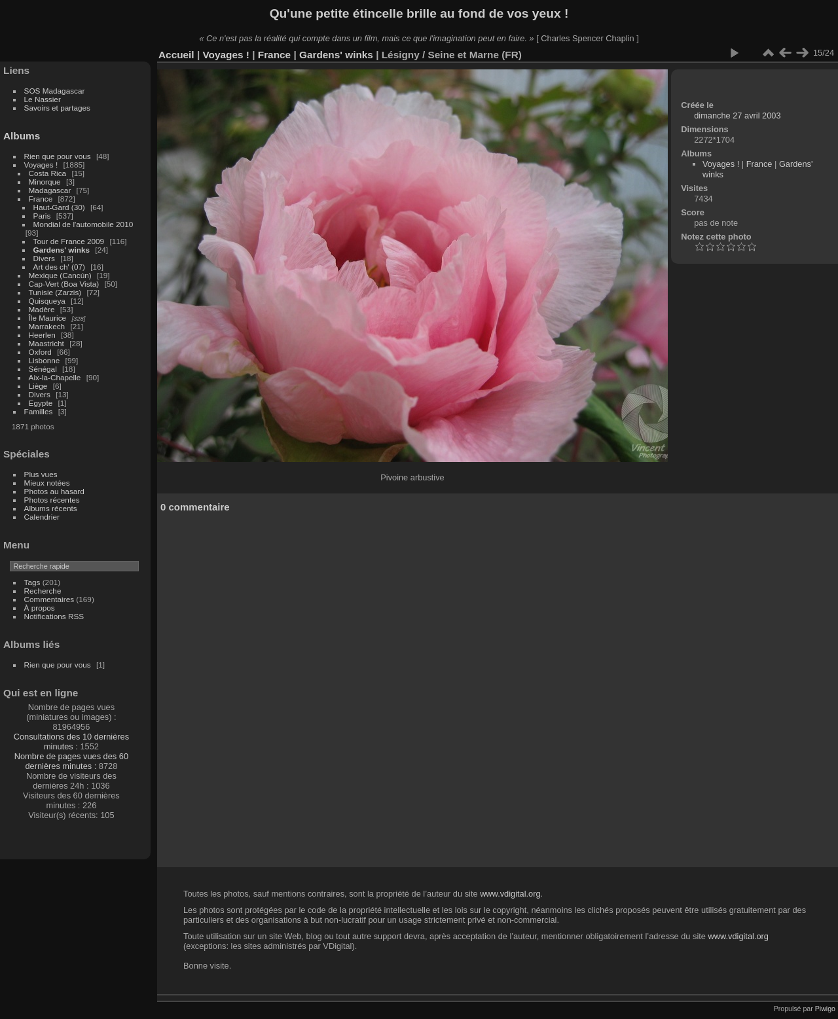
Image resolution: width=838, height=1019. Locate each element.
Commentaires (49, 599)
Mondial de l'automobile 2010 (83, 224)
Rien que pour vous (58, 156)
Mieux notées (47, 482)
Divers (44, 258)
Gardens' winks (61, 249)
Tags (32, 582)
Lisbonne (44, 360)
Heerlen (42, 335)
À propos (39, 607)
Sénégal (43, 369)
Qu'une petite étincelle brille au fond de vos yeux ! (419, 13)
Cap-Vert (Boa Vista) (64, 283)
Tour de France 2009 (69, 241)
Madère (42, 309)
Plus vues (41, 474)
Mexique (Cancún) (60, 275)
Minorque (45, 181)
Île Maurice (48, 317)
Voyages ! (41, 164)
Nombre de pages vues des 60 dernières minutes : (71, 761)
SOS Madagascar (54, 90)
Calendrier (42, 516)
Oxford (40, 352)
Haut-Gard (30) (59, 207)
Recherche (43, 590)
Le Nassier (42, 99)
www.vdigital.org (510, 894)
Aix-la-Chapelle (55, 377)
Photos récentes (52, 499)
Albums (21, 135)
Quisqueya (47, 300)
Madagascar (50, 190)
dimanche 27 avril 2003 (737, 115)
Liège (38, 386)
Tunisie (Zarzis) (55, 292)
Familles (38, 411)
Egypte (41, 403)
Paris (42, 215)
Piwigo (825, 1008)
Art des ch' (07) (59, 266)
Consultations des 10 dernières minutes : (71, 741)
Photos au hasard (54, 491)
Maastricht (46, 343)
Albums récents (50, 508)
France (41, 198)
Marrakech (47, 326)
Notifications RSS (54, 616)
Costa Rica (48, 173)
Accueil (176, 54)
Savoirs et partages (57, 107)
